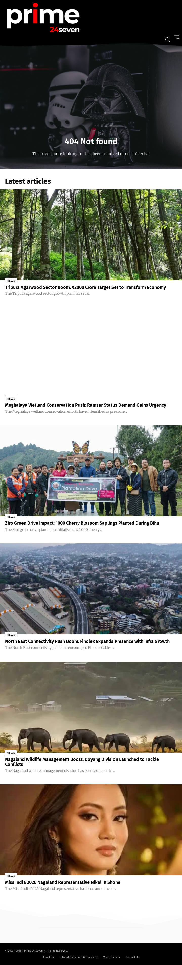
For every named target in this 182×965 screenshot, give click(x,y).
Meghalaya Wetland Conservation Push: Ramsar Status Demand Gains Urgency (85, 405)
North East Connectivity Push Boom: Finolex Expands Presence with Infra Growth (87, 641)
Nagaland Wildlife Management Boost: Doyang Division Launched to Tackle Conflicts (82, 762)
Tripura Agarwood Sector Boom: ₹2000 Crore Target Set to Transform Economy (85, 287)
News (11, 280)
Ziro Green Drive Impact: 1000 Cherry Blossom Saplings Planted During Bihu (82, 523)
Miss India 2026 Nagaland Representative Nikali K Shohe (62, 882)
